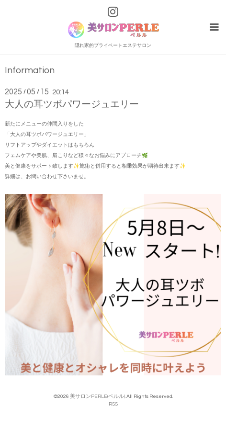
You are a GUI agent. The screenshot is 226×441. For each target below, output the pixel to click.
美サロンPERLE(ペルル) (97, 396)
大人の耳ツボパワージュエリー (72, 104)
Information (30, 70)
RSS (113, 404)
